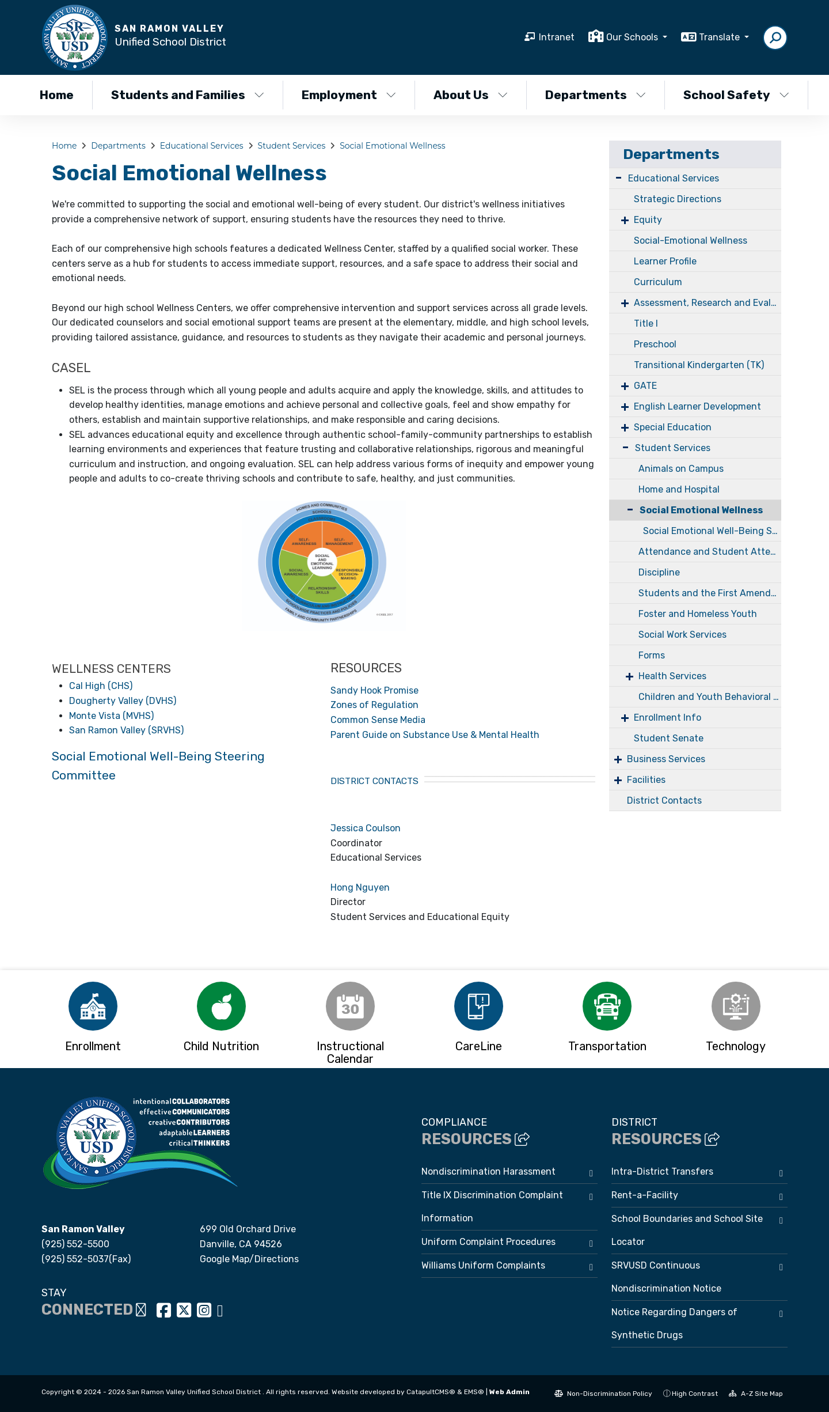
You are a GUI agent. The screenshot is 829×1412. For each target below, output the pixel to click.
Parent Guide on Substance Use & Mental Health (434, 734)
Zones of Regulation (374, 704)
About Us (470, 95)
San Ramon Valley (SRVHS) (126, 730)
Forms (651, 655)
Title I (646, 323)
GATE (645, 385)
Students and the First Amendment (709, 593)
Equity (648, 219)
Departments (595, 95)
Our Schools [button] (633, 37)
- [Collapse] (618, 177)
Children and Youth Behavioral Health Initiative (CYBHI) (709, 696)
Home (57, 95)
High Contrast (695, 1394)
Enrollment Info (667, 717)
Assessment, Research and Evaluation (707, 302)
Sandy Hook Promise (374, 690)
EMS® (474, 1392)
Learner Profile (665, 261)
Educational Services (202, 146)
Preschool (655, 344)
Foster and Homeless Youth (697, 613)
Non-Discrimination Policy (603, 1394)
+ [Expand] (625, 219)
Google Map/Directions (249, 1259)
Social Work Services (682, 634)
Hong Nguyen (360, 887)
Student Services (292, 146)
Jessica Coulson (365, 828)
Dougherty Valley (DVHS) (122, 700)
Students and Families (187, 95)
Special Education (673, 427)
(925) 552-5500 (75, 1244)
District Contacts (664, 800)
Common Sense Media (377, 719)
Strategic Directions (677, 199)
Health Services (672, 676)
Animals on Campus (681, 468)
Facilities (646, 779)
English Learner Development (697, 406)
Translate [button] (720, 37)
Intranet (557, 37)
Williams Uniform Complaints (483, 1265)
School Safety (736, 95)
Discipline (659, 572)
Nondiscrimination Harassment (488, 1171)
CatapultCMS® (430, 1392)
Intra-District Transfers (662, 1171)
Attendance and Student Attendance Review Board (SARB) (709, 551)
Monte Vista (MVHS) (111, 715)
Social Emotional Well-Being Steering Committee (712, 530)
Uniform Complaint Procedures (488, 1241)
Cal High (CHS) (100, 685)
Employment (349, 95)
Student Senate (668, 738)
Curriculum (658, 282)
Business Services (666, 759)
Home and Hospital (679, 489)
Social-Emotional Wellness (690, 240)
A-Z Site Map (756, 1394)
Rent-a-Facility (644, 1195)
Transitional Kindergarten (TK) (699, 364)
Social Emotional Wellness (392, 146)
